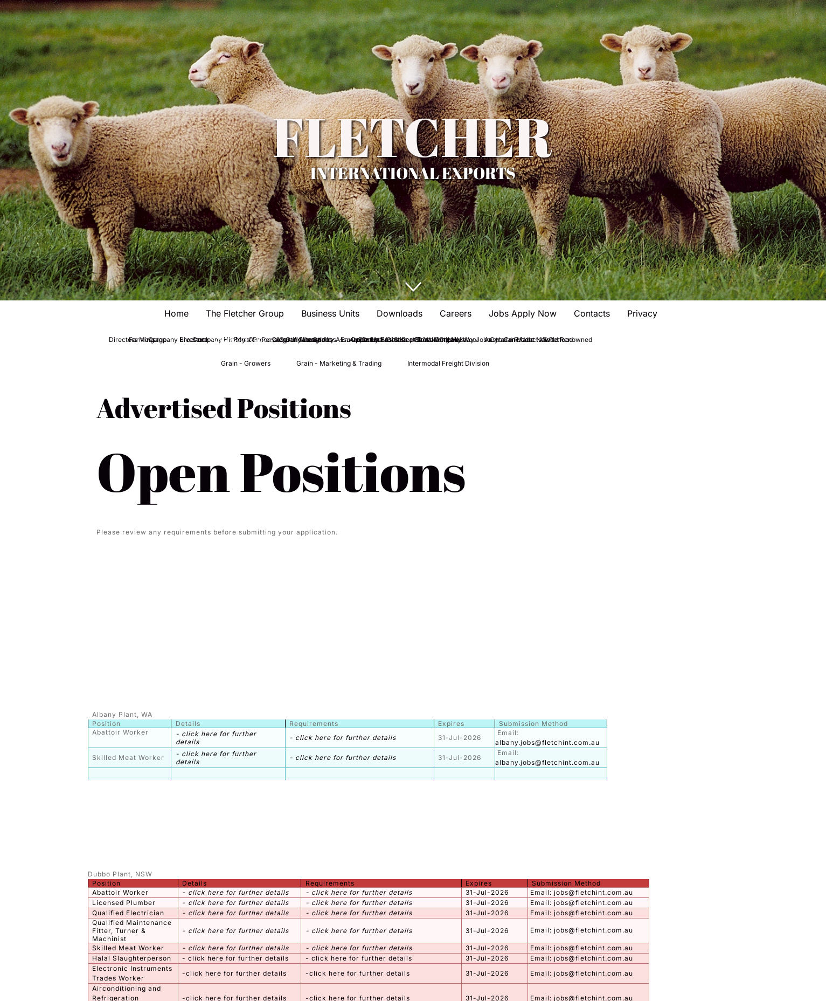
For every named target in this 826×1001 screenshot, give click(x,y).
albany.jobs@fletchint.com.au (547, 742)
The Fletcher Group (245, 313)
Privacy (642, 313)
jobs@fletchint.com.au (593, 892)
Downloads (399, 313)
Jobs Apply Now (523, 313)
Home (176, 313)
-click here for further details (234, 973)
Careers (455, 313)
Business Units (330, 313)
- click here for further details (342, 737)
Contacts (592, 313)
